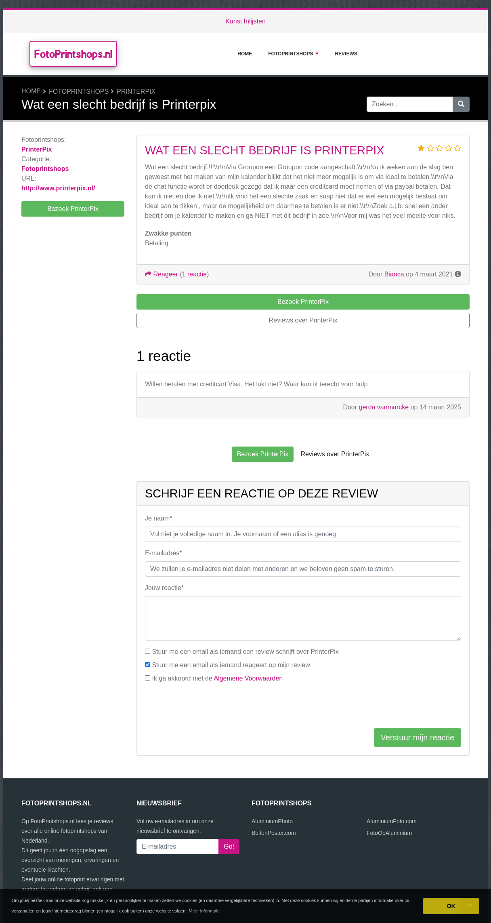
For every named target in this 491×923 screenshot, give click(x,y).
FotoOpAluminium (389, 833)
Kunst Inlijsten (245, 21)
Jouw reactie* (164, 587)
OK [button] (451, 906)
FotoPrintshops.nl (73, 53)
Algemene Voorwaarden (248, 678)
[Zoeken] (461, 104)
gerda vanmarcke (384, 407)
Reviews (346, 54)
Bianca (394, 274)
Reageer (161, 274)
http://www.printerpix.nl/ (58, 188)
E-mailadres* (163, 553)
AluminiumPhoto (272, 821)
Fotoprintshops (293, 54)
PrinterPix (136, 91)
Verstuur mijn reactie (417, 737)
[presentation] (206, 705)
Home (244, 54)
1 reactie (194, 274)
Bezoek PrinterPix (73, 208)
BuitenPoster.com (274, 833)
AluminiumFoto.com (392, 821)
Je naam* (158, 518)
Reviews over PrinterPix (303, 320)
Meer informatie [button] (204, 910)
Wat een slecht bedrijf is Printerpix (264, 150)
